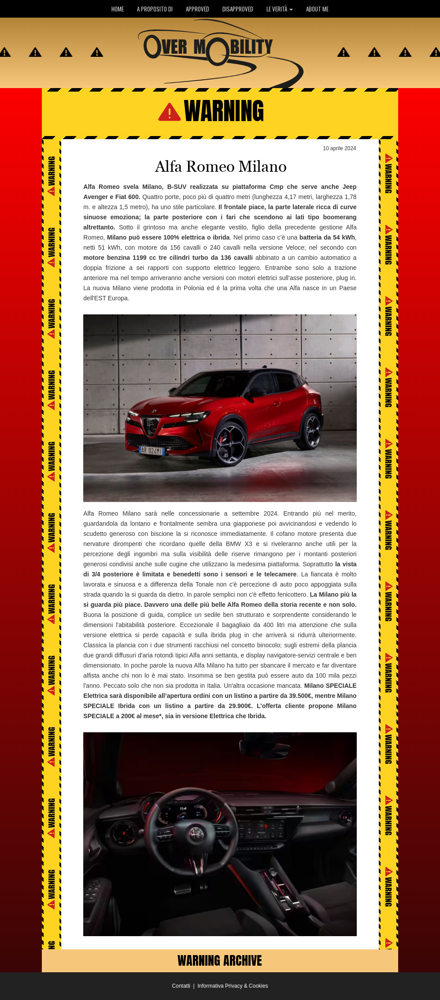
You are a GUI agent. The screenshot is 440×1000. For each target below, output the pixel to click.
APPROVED (197, 8)
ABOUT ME (317, 8)
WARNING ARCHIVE (219, 960)
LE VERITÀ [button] (279, 8)
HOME (117, 8)
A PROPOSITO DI (155, 8)
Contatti (181, 986)
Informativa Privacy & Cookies (232, 986)
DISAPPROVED (237, 8)
